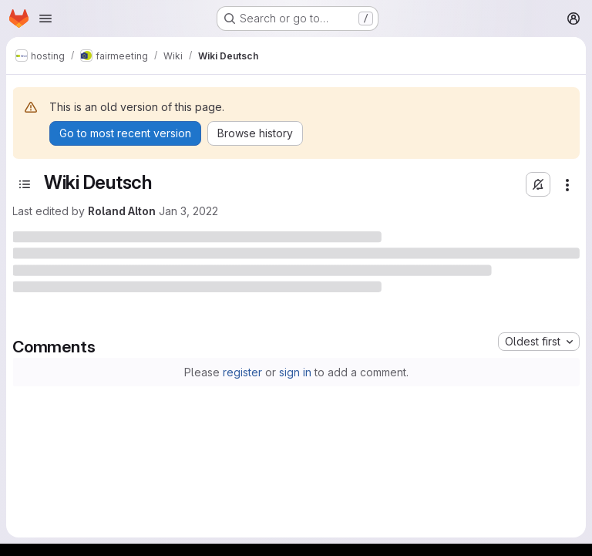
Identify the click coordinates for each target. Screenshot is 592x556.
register (242, 372)
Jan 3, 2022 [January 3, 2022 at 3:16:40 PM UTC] (188, 210)
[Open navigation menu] (45, 18)
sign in (295, 372)
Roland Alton (122, 210)
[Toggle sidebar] (24, 184)
